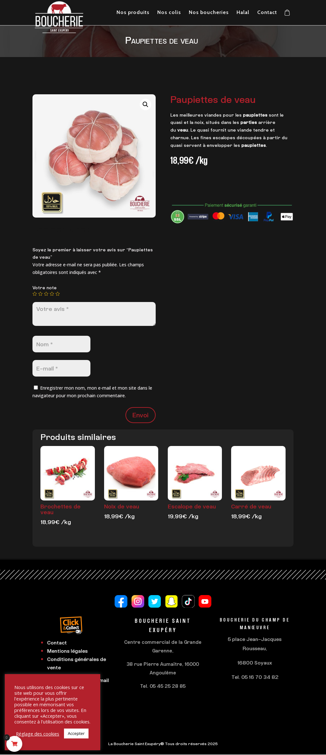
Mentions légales (67, 651)
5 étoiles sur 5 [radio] (57, 293)
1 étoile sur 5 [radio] (34, 293)
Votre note (44, 287)
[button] (145, 104)
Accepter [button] (76, 733)
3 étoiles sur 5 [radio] (46, 293)
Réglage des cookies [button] (37, 734)
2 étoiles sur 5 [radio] (40, 293)
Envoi (140, 415)
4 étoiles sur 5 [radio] (52, 293)
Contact (57, 642)
